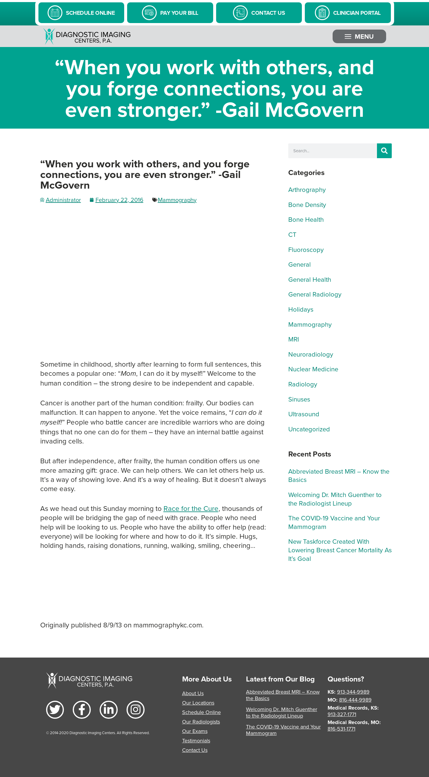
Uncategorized (309, 428)
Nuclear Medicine (313, 368)
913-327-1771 (342, 714)
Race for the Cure (190, 508)
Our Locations (198, 702)
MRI (293, 339)
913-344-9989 (353, 691)
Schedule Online (201, 712)
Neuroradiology (310, 354)
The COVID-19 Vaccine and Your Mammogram (334, 522)
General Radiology (314, 294)
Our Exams (195, 731)
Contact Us (195, 750)
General (299, 264)
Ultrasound (303, 413)
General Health (309, 279)
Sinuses (299, 399)
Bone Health (306, 219)
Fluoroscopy (306, 249)
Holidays (300, 309)
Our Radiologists (201, 721)
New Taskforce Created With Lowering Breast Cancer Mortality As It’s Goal (340, 550)
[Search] (384, 150)
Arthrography (307, 189)
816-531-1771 (341, 728)
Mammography (177, 199)
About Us (193, 693)
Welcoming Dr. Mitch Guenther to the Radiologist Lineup (335, 499)
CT (292, 234)
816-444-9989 (355, 699)
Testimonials (196, 740)
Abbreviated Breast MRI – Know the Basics (338, 475)
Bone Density (307, 204)
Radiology (302, 383)
